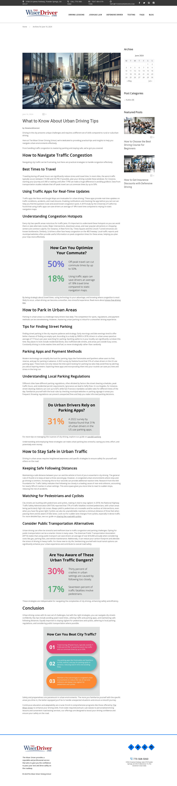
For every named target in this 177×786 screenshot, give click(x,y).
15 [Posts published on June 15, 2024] (148, 71)
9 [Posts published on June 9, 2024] (152, 67)
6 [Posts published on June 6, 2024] (139, 67)
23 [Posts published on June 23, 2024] (152, 74)
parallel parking (94, 436)
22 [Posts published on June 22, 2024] (148, 74)
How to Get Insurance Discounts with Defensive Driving (138, 183)
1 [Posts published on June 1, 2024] (147, 64)
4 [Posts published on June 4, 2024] (130, 67)
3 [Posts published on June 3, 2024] (126, 67)
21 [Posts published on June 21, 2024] (143, 74)
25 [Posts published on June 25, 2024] (131, 77)
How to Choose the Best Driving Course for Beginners (137, 145)
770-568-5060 (139, 759)
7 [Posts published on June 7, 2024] (143, 67)
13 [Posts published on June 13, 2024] (139, 71)
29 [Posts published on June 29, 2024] (148, 77)
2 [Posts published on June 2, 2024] (152, 64)
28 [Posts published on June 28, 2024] (143, 77)
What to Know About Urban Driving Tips (60, 120)
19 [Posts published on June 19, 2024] (135, 74)
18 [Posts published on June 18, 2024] (131, 74)
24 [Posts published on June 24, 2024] (126, 77)
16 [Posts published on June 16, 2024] (152, 71)
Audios (129, 100)
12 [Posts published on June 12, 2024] (135, 71)
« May (129, 81)
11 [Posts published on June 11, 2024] (131, 71)
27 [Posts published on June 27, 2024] (139, 77)
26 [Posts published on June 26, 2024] (135, 77)
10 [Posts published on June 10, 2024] (126, 71)
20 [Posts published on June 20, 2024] (139, 74)
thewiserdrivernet (32, 128)
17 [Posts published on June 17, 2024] (126, 74)
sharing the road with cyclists (69, 516)
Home (24, 27)
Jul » (150, 81)
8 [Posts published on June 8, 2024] (147, 67)
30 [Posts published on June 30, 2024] (152, 77)
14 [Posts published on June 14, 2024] (143, 71)
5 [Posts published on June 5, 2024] (134, 67)
